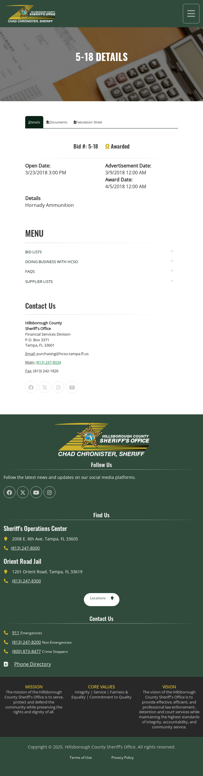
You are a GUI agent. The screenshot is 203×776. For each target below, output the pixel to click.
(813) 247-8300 (26, 581)
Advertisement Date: (128, 165)
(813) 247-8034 (48, 362)
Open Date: (37, 165)
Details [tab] (34, 122)
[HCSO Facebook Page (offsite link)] (31, 387)
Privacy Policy (122, 757)
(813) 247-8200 (26, 642)
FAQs (30, 271)
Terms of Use (81, 757)
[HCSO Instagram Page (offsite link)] (58, 387)
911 (15, 632)
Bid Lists (33, 252)
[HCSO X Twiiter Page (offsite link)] (45, 387)
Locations (102, 598)
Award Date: (118, 179)
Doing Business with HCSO (51, 261)
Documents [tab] (57, 122)
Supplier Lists (39, 281)
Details (33, 198)
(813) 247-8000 (25, 548)
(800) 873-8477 (26, 651)
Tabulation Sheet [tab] (88, 122)
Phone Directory (27, 664)
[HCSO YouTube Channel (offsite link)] (72, 387)
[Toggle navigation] (191, 13)
